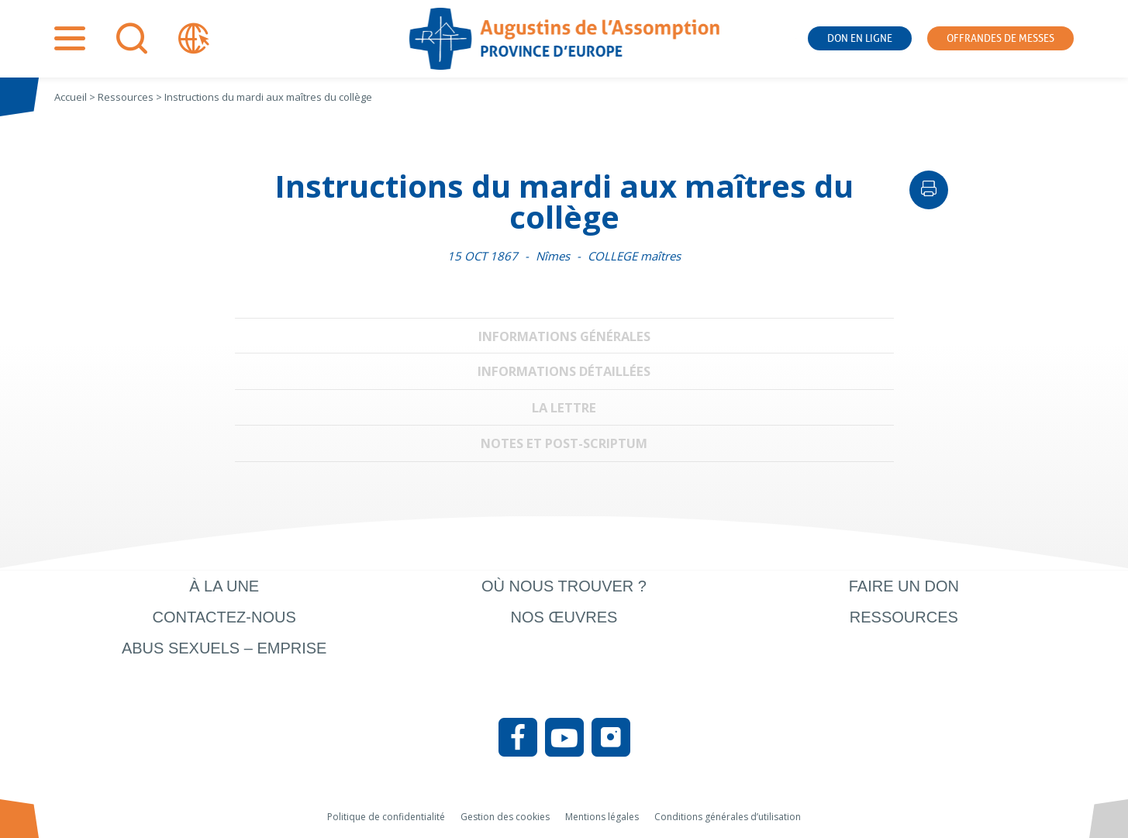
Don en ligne (859, 38)
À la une (224, 586)
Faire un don (904, 586)
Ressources (904, 617)
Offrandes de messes (1000, 38)
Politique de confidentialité (386, 816)
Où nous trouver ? (564, 586)
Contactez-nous (224, 617)
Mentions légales (602, 816)
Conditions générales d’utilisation (727, 816)
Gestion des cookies (505, 816)
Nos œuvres (564, 617)
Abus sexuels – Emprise (224, 648)
